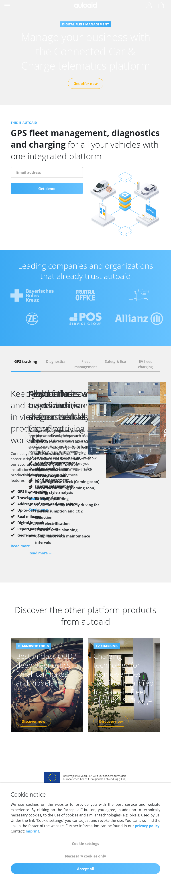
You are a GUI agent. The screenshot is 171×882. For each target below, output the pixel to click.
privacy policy (147, 825)
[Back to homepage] (85, 5)
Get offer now (85, 83)
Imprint (32, 831)
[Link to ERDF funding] (85, 766)
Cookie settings (85, 843)
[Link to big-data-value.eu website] (85, 782)
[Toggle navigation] (7, 5)
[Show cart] (161, 5)
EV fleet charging (145, 364)
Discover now (33, 710)
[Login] (149, 5)
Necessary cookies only (85, 856)
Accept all (85, 868)
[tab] (26, 364)
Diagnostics (55, 361)
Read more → (22, 545)
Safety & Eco (115, 361)
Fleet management (85, 364)
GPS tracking (25, 361)
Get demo (46, 188)
